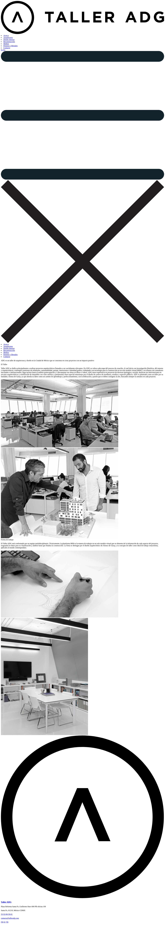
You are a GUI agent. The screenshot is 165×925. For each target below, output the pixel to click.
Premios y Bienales (10, 46)
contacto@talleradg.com (10, 918)
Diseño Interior (9, 40)
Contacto (6, 48)
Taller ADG (6, 902)
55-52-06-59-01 (6, 914)
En (4, 50)
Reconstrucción (9, 42)
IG (5, 922)
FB (2, 922)
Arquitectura (8, 38)
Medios (6, 44)
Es (2, 50)
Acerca (6, 35)
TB (7, 922)
